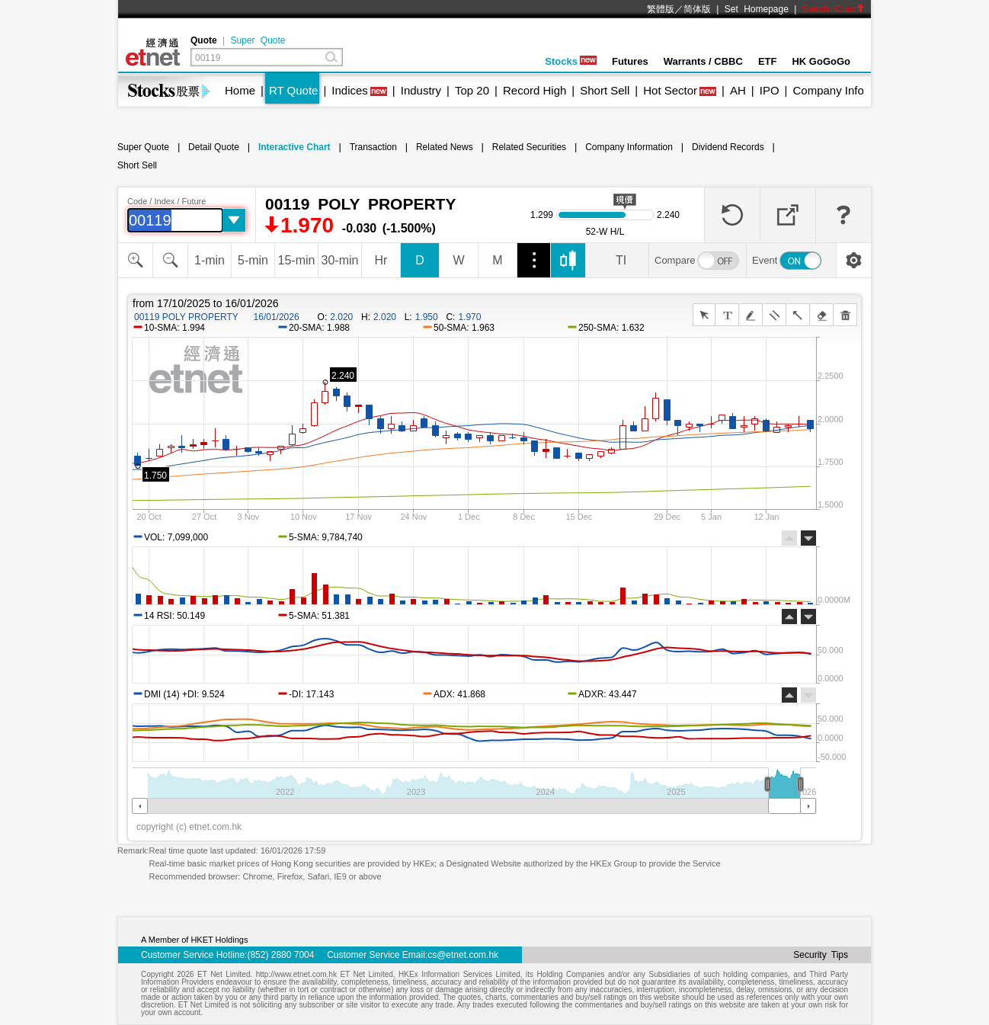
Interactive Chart (294, 147)
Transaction (373, 147)
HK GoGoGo (821, 61)
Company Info (827, 90)
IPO (769, 90)
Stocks (571, 61)
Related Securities (529, 147)
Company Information (629, 147)
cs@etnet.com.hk (462, 955)
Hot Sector (670, 90)
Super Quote (257, 40)
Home (240, 90)
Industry (421, 90)
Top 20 (472, 90)
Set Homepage (757, 9)
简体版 (697, 9)
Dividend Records (728, 147)
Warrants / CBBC (703, 61)
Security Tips (820, 955)
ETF (767, 61)
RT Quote (293, 90)
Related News (444, 147)
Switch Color (833, 9)
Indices (349, 90)
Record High (534, 90)
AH (738, 90)
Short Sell (604, 90)
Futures (630, 61)
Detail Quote (213, 147)
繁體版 (660, 9)
